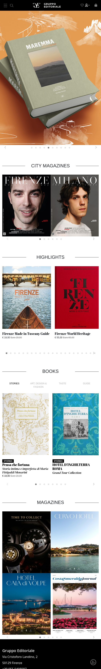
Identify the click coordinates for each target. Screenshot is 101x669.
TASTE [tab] (62, 383)
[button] (87, 5)
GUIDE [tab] (86, 383)
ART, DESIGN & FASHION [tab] (38, 385)
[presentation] (5, 147)
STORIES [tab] (14, 383)
